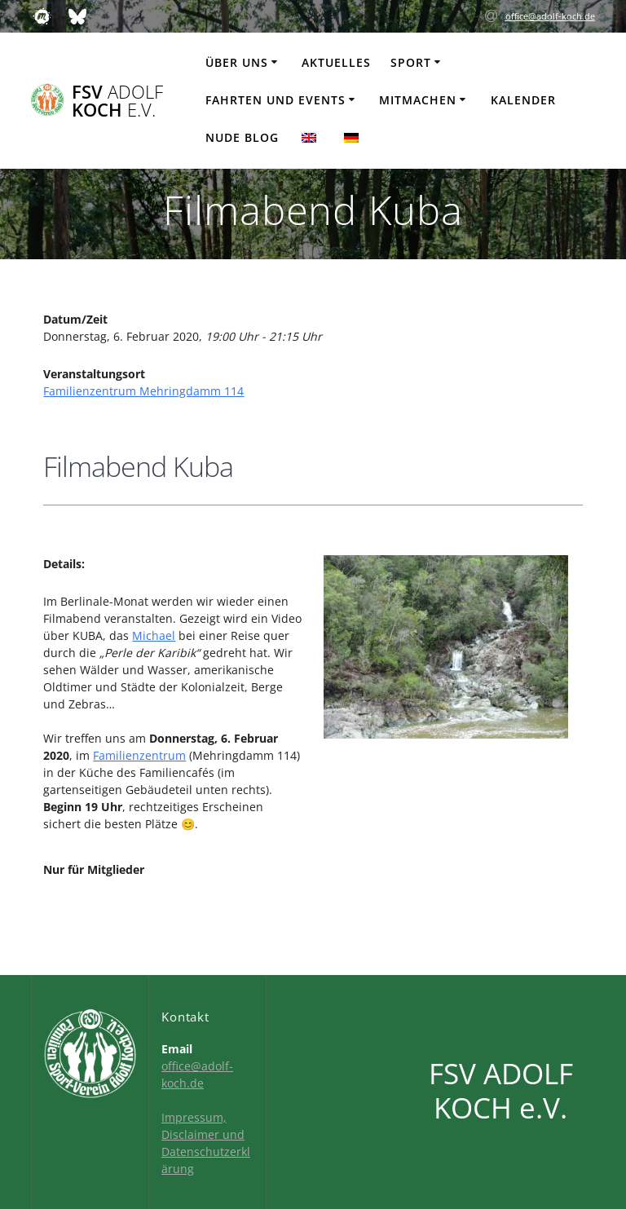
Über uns (236, 62)
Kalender (523, 100)
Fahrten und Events (275, 100)
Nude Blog (242, 137)
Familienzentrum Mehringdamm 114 (143, 391)
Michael (153, 635)
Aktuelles (336, 62)
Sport (410, 62)
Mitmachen (417, 100)
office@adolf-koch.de (550, 16)
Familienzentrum (139, 755)
